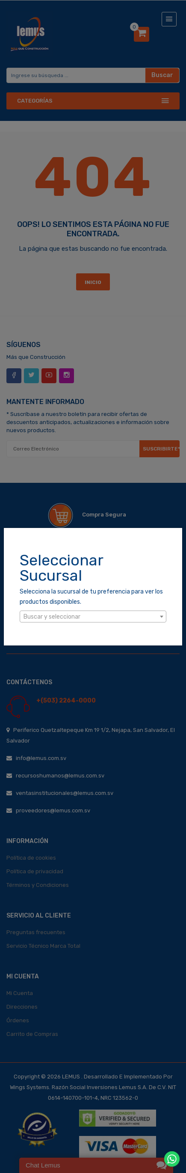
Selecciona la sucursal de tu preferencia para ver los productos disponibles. (91, 596)
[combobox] (93, 616)
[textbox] (93, 617)
